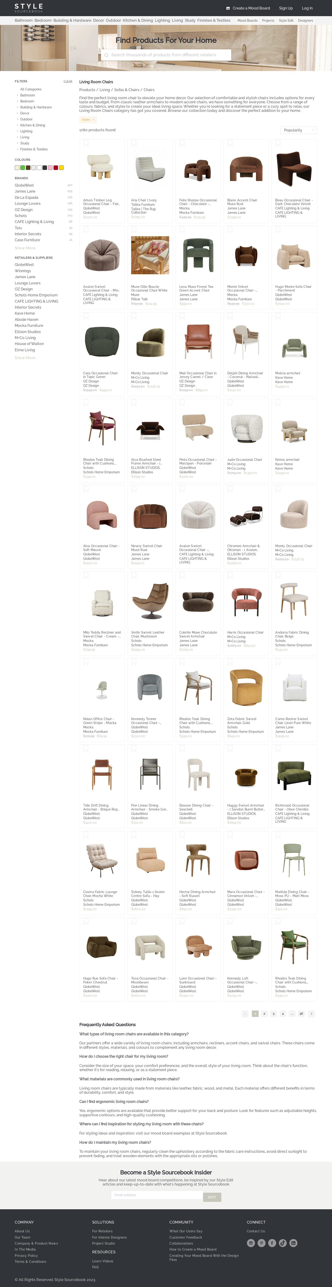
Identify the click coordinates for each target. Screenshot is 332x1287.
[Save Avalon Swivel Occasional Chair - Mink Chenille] (86, 230)
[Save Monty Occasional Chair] (133, 316)
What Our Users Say (188, 1229)
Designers (305, 20)
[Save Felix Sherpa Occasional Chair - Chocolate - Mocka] (182, 143)
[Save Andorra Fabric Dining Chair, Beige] (278, 575)
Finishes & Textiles (181, 20)
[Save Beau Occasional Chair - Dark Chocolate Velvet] (278, 143)
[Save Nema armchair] (278, 403)
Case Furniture (43, 240)
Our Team (24, 1235)
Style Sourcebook (211, 1133)
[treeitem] (43, 89)
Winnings (23, 271)
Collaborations (183, 1241)
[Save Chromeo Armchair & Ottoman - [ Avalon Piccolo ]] (230, 489)
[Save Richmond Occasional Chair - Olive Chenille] (278, 748)
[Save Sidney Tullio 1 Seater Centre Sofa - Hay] (133, 835)
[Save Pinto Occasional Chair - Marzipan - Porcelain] (182, 403)
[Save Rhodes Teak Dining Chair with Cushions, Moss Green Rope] (278, 921)
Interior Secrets (43, 234)
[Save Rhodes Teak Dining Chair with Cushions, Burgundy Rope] (86, 403)
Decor (84, 20)
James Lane (43, 191)
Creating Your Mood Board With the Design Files (202, 1255)
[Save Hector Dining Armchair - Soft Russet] (182, 835)
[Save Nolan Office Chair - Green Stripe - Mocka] (86, 662)
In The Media (26, 1247)
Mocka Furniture (29, 326)
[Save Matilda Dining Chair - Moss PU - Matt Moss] (278, 835)
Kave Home (25, 313)
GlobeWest (43, 185)
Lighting (138, 20)
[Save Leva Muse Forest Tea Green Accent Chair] (182, 230)
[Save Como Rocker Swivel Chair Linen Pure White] (278, 662)
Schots (43, 216)
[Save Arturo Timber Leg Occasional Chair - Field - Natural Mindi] (86, 143)
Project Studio (105, 1241)
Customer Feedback (188, 1235)
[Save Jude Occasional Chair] (230, 403)
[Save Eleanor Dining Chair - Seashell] (182, 748)
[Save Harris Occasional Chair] (230, 575)
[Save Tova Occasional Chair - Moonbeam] (133, 921)
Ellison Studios (28, 332)
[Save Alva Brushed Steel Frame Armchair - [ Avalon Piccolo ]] (133, 403)
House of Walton (29, 344)
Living (150, 20)
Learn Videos (104, 1259)
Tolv (43, 228)
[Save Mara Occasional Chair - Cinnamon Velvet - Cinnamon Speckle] (230, 835)
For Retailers (104, 1229)
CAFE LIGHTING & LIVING (36, 301)
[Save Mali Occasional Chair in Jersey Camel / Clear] (182, 316)
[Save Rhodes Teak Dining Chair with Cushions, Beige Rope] (182, 662)
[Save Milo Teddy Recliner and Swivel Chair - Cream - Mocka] (86, 575)
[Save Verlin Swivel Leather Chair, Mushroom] (133, 575)
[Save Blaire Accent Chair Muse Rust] (230, 143)
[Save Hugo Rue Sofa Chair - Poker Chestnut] (86, 921)
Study (161, 20)
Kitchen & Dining (117, 20)
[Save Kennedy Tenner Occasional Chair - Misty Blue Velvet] (133, 662)
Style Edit (285, 20)
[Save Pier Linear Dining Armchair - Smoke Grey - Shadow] (133, 748)
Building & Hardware (62, 20)
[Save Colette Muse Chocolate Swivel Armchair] (182, 575)
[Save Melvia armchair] (278, 316)
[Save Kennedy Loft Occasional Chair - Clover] (230, 921)
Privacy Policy (28, 1253)
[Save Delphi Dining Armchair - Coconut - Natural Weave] (230, 316)
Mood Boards (244, 20)
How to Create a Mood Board (196, 1247)
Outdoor (97, 20)
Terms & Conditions (32, 1259)
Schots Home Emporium (36, 295)
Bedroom (38, 20)
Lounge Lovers (43, 204)
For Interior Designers (112, 1235)
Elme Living (25, 350)
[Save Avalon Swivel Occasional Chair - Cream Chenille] (182, 489)
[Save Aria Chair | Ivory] (133, 143)
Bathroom (22, 20)
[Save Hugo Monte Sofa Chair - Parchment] (278, 230)
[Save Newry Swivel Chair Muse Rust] (133, 489)
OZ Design (43, 210)
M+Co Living (25, 338)
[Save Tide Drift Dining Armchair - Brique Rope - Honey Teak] (86, 748)
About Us (23, 1229)
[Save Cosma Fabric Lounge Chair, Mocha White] (86, 835)
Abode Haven (26, 320)
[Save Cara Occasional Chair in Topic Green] (86, 316)
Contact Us (257, 1229)
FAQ (96, 1265)
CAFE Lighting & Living (43, 222)
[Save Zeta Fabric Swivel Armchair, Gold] (230, 662)
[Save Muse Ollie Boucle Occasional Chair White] (133, 230)
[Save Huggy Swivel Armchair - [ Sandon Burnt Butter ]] (230, 748)
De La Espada (43, 198)
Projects (266, 20)
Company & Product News (39, 1241)
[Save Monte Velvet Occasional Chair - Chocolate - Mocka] (230, 230)
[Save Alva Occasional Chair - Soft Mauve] (86, 489)
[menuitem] (307, 8)
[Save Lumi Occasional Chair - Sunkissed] (182, 921)
